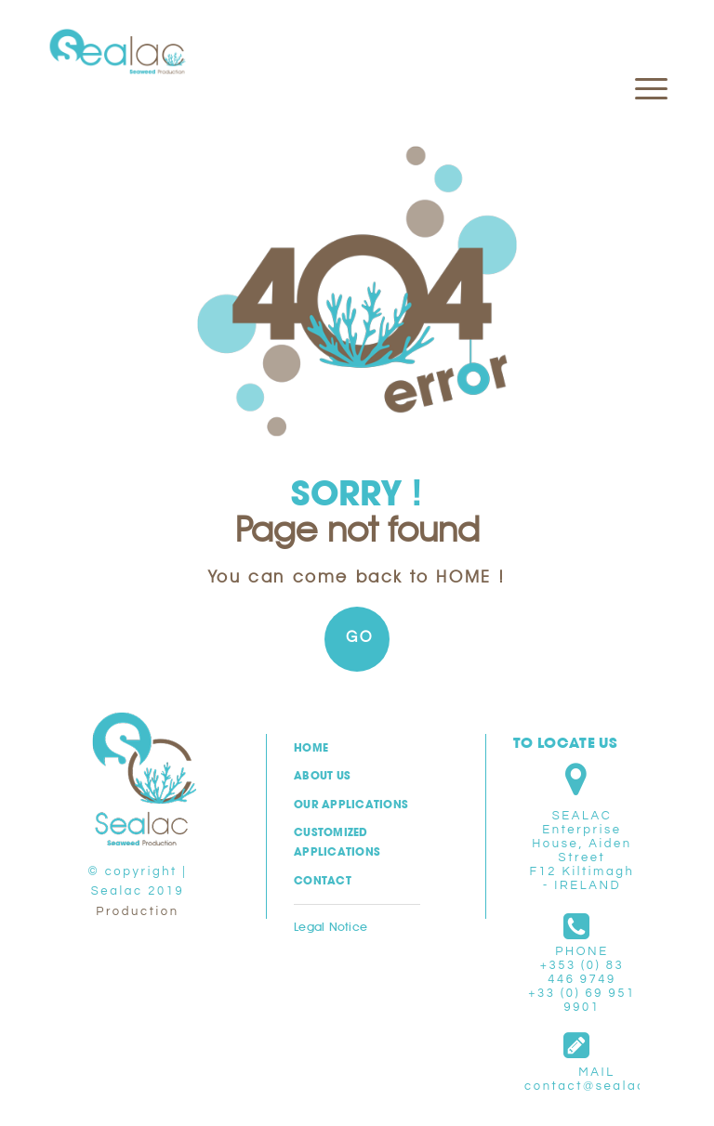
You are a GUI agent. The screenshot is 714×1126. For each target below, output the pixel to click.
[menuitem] (642, 43)
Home (311, 747)
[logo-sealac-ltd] (117, 52)
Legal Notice (330, 926)
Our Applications (351, 804)
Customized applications (337, 841)
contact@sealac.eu (596, 1086)
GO (360, 637)
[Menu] (642, 43)
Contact (322, 880)
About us (322, 775)
